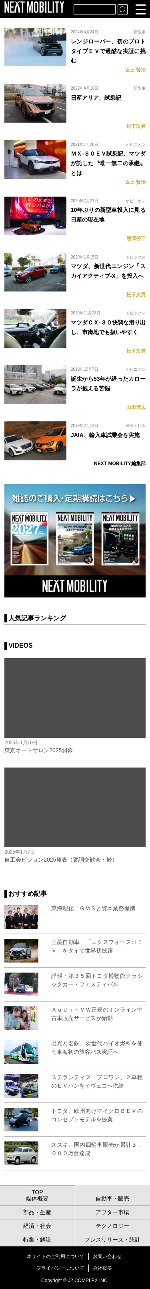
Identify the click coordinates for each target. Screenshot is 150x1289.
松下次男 (136, 126)
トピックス (136, 257)
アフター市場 (112, 1212)
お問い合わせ (107, 1256)
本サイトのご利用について (55, 1256)
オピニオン (136, 144)
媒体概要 (37, 1198)
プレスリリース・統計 (112, 1239)
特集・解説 (37, 1239)
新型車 (140, 32)
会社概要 (102, 1268)
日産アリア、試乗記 (96, 97)
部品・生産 (37, 1212)
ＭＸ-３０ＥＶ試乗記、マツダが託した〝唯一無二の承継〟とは (108, 163)
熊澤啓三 (136, 238)
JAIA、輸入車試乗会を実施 (105, 435)
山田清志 (136, 407)
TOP (37, 1192)
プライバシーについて (60, 1268)
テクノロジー (112, 1226)
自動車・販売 (112, 1198)
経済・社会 (136, 425)
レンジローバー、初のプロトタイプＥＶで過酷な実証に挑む (108, 51)
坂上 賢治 (135, 70)
